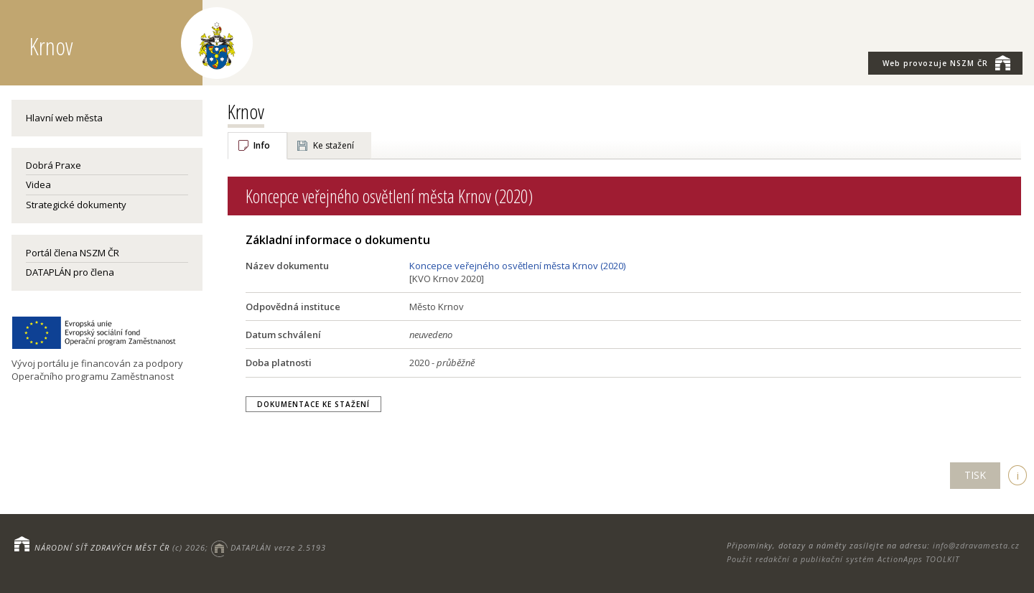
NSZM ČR (946, 62)
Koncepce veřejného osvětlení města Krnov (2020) (517, 265)
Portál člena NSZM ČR (72, 252)
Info (261, 145)
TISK (975, 475)
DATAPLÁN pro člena (70, 272)
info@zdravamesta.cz (976, 545)
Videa (38, 184)
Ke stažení (333, 145)
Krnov (246, 111)
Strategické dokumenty (76, 204)
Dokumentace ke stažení (313, 404)
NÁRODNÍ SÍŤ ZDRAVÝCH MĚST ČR (101, 547)
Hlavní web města (64, 117)
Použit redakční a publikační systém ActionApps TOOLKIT (843, 559)
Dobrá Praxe (53, 165)
